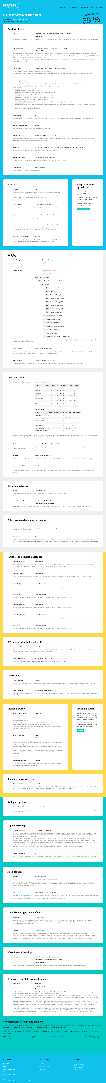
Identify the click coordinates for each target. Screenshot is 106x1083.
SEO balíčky (99, 7)
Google (14, 71)
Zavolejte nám (87, 212)
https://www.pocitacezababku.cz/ (22, 19)
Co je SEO (63, 7)
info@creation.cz (78, 1068)
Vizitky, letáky (42, 1067)
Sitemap (15, 931)
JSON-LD (15, 993)
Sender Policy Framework (25, 893)
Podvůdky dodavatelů (86, 7)
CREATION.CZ (38, 1078)
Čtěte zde (87, 735)
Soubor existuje (39, 915)
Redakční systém (43, 1062)
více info (38, 90)
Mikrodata (15, 999)
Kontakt (41, 1070)
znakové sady (21, 117)
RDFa (14, 1006)
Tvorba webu (6, 1070)
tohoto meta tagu (21, 83)
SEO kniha (6, 1064)
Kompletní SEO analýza (9, 1072)
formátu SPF (83, 895)
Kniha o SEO (73, 7)
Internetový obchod (44, 1064)
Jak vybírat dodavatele (9, 1067)
